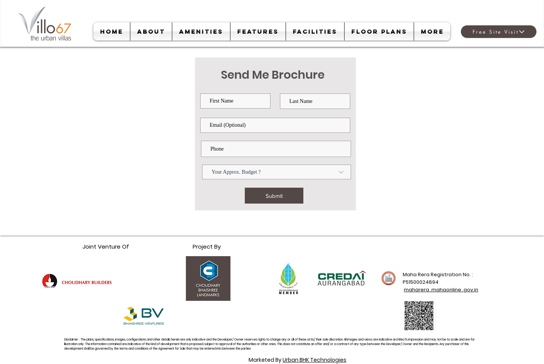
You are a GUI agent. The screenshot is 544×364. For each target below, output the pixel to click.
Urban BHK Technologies (314, 360)
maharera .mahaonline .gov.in (441, 289)
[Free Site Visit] (498, 31)
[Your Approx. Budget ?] (276, 172)
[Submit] (274, 196)
